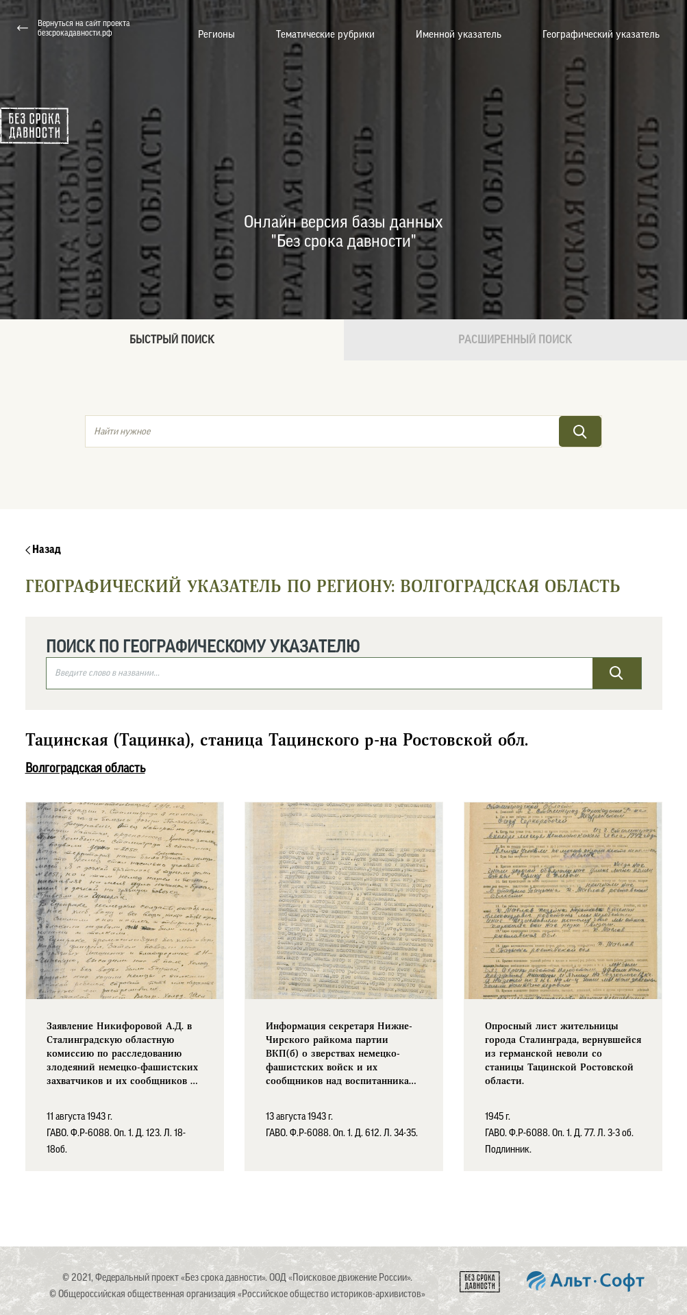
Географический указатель (601, 34)
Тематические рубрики (325, 34)
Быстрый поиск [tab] (171, 339)
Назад (43, 549)
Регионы (216, 34)
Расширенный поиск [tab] (515, 339)
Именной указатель (458, 34)
